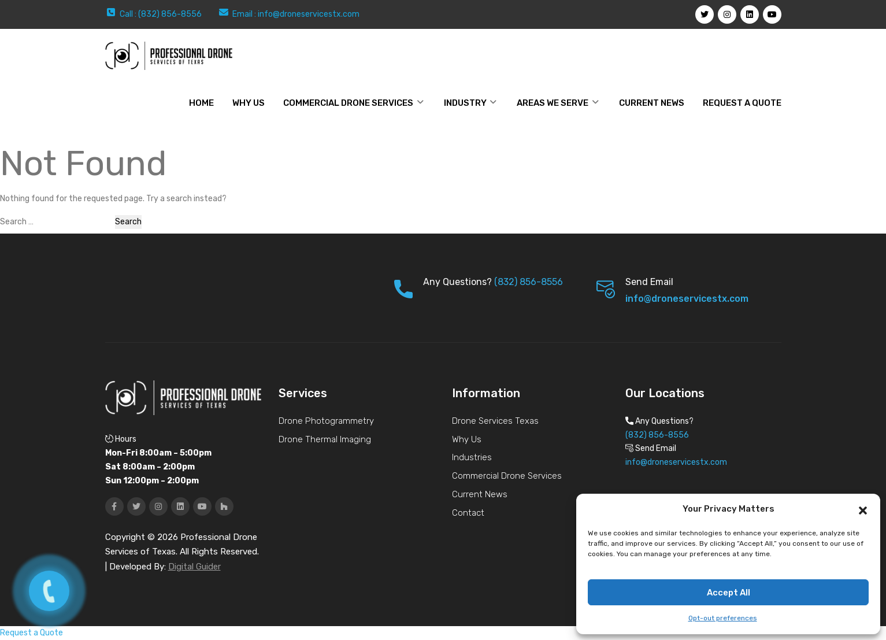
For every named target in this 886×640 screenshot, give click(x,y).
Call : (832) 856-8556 (161, 14)
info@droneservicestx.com (308, 14)
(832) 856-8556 (528, 281)
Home (201, 103)
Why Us (466, 439)
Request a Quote (742, 103)
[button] (863, 509)
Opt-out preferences (722, 618)
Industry (465, 103)
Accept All (728, 592)
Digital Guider (194, 566)
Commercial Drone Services (348, 103)
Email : (245, 14)
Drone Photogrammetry (326, 421)
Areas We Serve (552, 103)
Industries (472, 457)
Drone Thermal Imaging (325, 439)
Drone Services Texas (495, 421)
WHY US (248, 103)
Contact (468, 513)
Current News (651, 103)
